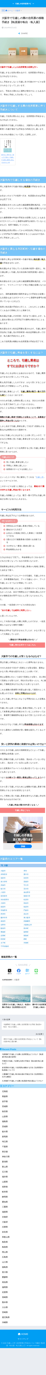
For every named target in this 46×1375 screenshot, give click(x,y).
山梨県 (5, 1182)
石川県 (5, 1172)
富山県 (5, 1167)
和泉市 (26, 903)
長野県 (5, 1187)
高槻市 (26, 882)
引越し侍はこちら (22, 810)
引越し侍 (39, 477)
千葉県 (5, 1147)
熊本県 (5, 1302)
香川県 (5, 1272)
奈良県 (5, 1232)
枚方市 (3, 889)
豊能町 (3, 932)
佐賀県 (5, 1292)
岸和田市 (4, 874)
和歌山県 (6, 1237)
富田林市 (4, 896)
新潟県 (5, 1162)
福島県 (5, 1121)
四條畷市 (27, 921)
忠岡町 (3, 935)
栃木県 (5, 1132)
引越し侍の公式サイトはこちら (22, 645)
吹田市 (26, 878)
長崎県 (5, 1297)
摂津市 (3, 914)
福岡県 (5, 1287)
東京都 (5, 1152)
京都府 (5, 1217)
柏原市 (26, 907)
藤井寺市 (4, 918)
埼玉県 (5, 1142)
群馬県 (5, 1137)
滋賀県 (5, 1212)
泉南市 (3, 921)
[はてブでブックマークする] (27, 972)
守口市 (26, 885)
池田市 (3, 878)
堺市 (25, 871)
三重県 (5, 1207)
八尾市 (3, 892)
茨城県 (5, 1127)
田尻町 (3, 939)
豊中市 (26, 874)
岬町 (25, 939)
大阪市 (3, 871)
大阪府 (16, 980)
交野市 (3, 925)
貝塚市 (3, 885)
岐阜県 (5, 1192)
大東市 (3, 903)
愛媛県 (5, 1277)
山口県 (5, 1262)
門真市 (26, 910)
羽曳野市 (4, 910)
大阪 (6, 865)
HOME (23, 1334)
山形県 (5, 1117)
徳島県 (5, 1267)
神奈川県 (6, 1157)
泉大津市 (4, 882)
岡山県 (5, 1252)
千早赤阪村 (5, 946)
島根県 (5, 1247)
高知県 (5, 1282)
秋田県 (5, 1111)
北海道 (5, 1091)
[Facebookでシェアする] (19, 972)
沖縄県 (5, 1322)
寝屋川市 (27, 896)
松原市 (26, 900)
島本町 (26, 928)
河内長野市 (5, 900)
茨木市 (26, 889)
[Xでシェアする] (10, 972)
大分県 (5, 1307)
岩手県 (5, 1101)
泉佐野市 (27, 892)
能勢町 (26, 932)
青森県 (5, 1096)
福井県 (5, 1177)
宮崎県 (5, 1312)
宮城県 (5, 1106)
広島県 (5, 1257)
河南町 (26, 943)
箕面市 (3, 907)
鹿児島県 (6, 1317)
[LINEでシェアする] (36, 972)
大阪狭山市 (28, 925)
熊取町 (26, 935)
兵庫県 (5, 1227)
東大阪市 (27, 918)
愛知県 (5, 1202)
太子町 (3, 943)
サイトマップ (23, 1339)
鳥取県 (5, 1242)
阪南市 (3, 928)
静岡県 (5, 1197)
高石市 (26, 914)
